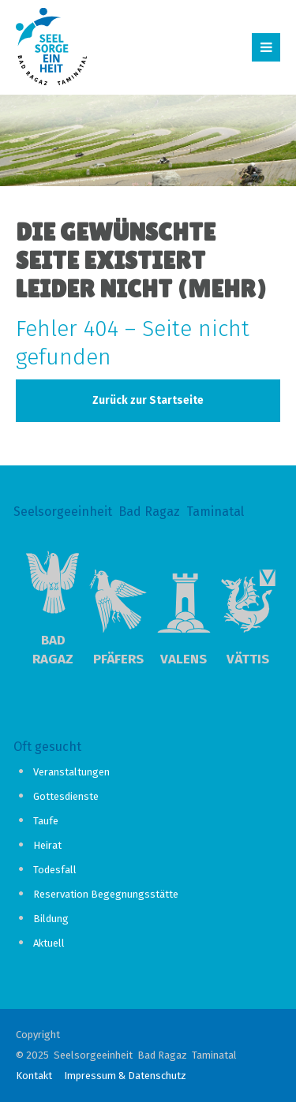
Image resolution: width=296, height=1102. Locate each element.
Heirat (47, 845)
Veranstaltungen (71, 772)
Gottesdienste (66, 796)
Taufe (45, 821)
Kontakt (34, 1075)
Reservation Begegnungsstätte (105, 894)
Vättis (248, 659)
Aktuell (49, 943)
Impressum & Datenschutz (125, 1075)
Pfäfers (118, 659)
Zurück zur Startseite (148, 400)
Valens (183, 659)
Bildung (51, 919)
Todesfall (55, 870)
